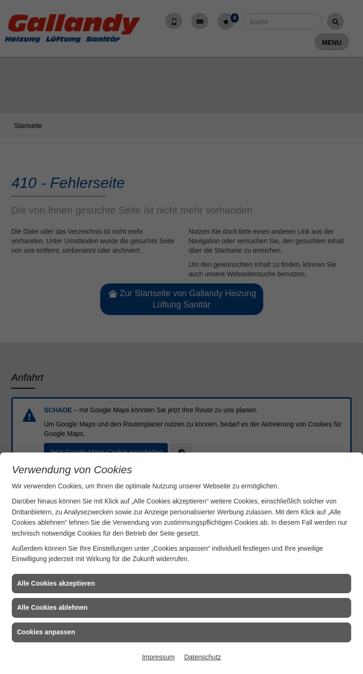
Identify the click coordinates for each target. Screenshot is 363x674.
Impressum (158, 657)
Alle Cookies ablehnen (52, 607)
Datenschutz (202, 657)
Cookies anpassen (46, 632)
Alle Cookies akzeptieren (56, 583)
